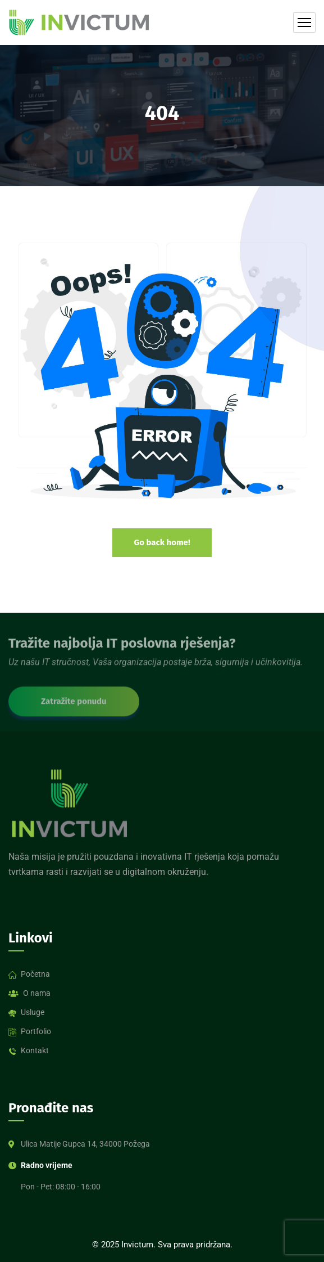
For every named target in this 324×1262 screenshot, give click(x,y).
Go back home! (162, 542)
